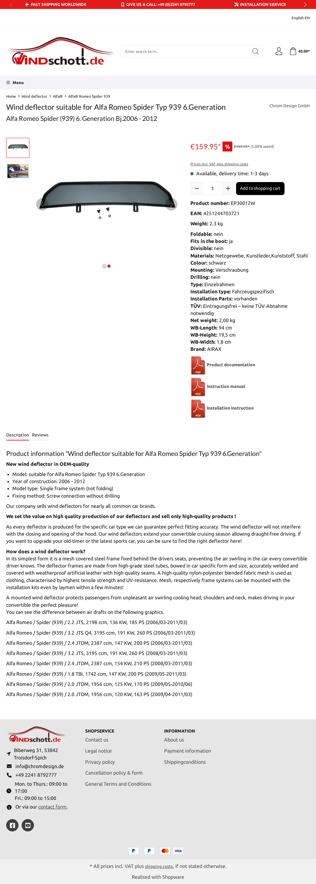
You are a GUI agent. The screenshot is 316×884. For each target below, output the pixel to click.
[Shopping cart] (299, 51)
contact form (52, 806)
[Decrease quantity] (197, 188)
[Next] (171, 204)
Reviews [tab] (40, 434)
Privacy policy (100, 758)
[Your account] (276, 51)
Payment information (187, 747)
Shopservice (102, 727)
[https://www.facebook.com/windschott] (12, 825)
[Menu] (15, 82)
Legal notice (98, 747)
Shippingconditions (185, 758)
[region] (92, 204)
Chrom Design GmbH (287, 106)
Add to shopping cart (260, 188)
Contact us (96, 736)
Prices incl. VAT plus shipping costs (219, 164)
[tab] (17, 435)
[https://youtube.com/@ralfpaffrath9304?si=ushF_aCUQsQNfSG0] (28, 825)
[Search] (253, 51)
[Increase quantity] (228, 188)
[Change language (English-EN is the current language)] (296, 17)
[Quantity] (212, 188)
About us (174, 736)
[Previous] (42, 204)
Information (182, 727)
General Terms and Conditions (118, 780)
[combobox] (183, 51)
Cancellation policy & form (114, 769)
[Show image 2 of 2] (108, 266)
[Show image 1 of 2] (104, 266)
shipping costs (158, 866)
